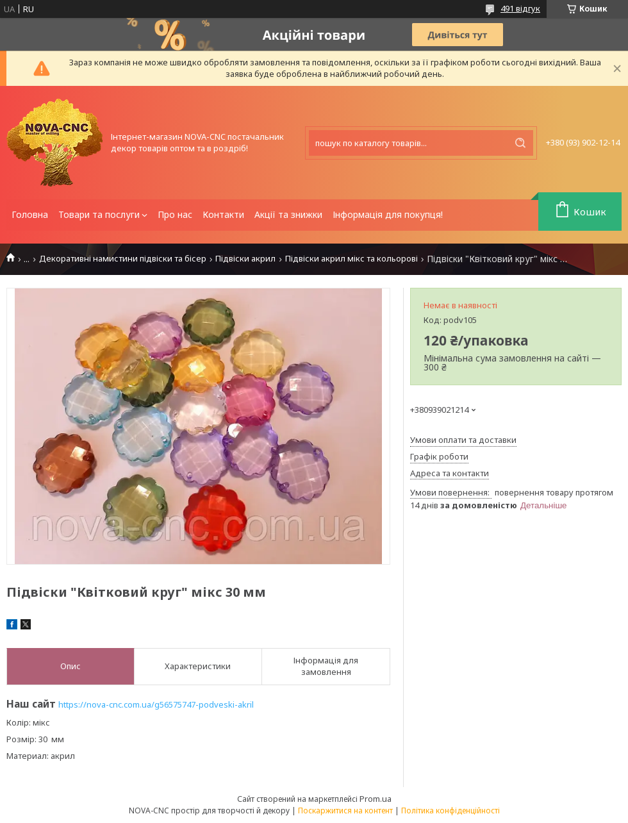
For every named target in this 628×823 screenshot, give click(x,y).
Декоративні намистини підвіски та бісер (122, 258)
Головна (30, 214)
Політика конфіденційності (450, 810)
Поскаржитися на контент (345, 810)
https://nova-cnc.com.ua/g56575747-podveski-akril (156, 704)
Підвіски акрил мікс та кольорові (351, 258)
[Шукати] (520, 143)
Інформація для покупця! (388, 214)
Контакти (223, 214)
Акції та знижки (288, 214)
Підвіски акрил (245, 258)
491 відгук (520, 8)
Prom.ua (375, 798)
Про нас (175, 214)
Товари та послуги (99, 214)
